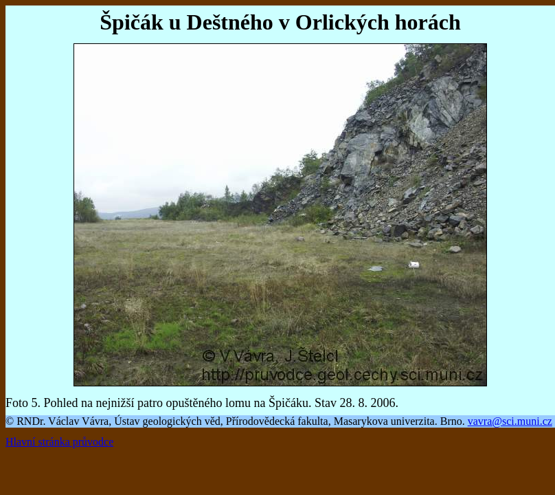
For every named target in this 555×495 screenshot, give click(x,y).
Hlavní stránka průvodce (59, 442)
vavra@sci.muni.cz (510, 421)
